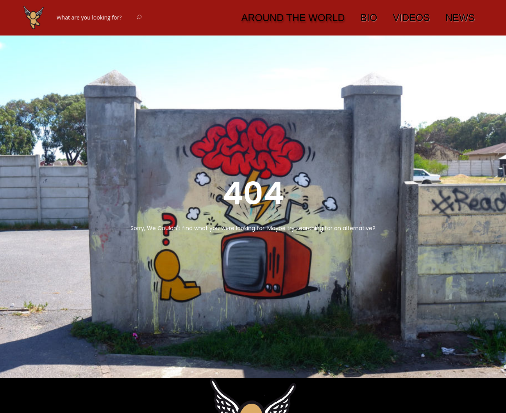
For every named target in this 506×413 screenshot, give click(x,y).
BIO (368, 17)
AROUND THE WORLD (293, 17)
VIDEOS (411, 17)
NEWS (460, 17)
